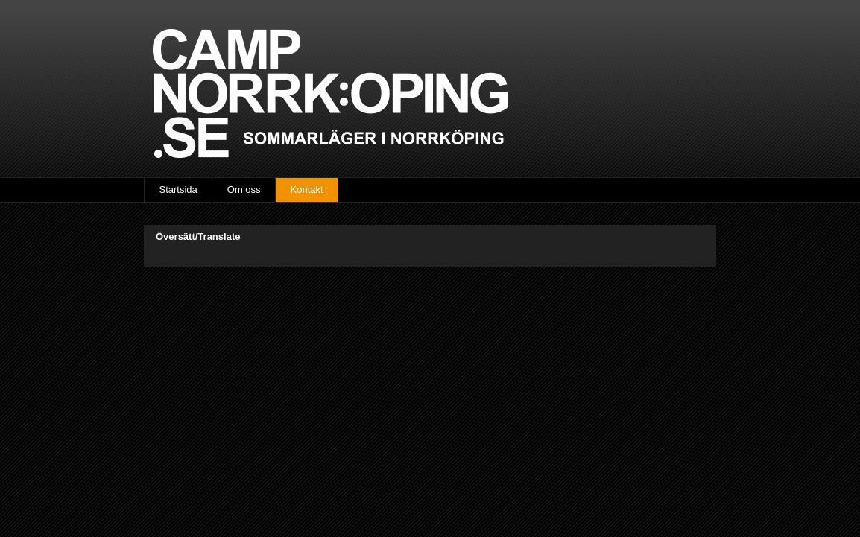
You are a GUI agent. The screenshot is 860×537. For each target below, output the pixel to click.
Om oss (244, 189)
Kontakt (307, 189)
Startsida (178, 189)
